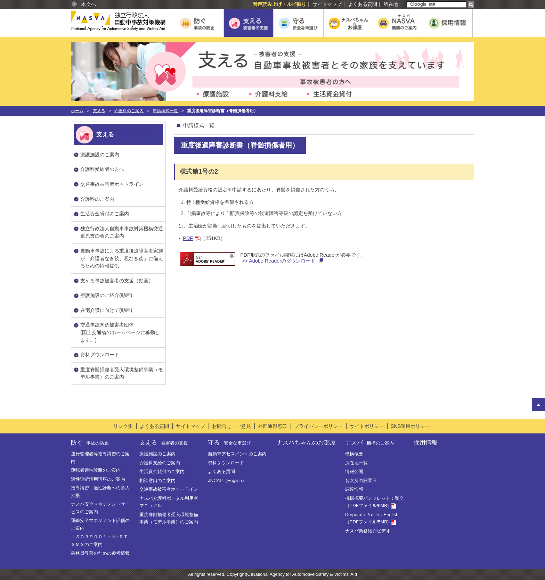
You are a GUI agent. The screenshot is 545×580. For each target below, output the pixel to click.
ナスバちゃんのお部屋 (306, 442)
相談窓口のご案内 (157, 480)
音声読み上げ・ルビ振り (279, 4)
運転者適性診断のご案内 (96, 470)
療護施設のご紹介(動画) (106, 295)
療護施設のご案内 (99, 154)
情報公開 (354, 471)
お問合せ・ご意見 (231, 426)
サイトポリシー (367, 426)
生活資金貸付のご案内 (104, 213)
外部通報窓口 (272, 426)
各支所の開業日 (361, 480)
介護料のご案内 (129, 110)
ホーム (77, 110)
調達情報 (354, 489)
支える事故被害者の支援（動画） (116, 280)
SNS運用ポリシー (410, 426)
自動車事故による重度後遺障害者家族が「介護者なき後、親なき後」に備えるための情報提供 (121, 258)
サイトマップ (327, 4)
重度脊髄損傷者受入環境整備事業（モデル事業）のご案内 (121, 373)
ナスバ (369, 442)
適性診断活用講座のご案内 (98, 479)
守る (229, 442)
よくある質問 (362, 4)
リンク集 (123, 426)
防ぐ (90, 442)
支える (99, 110)
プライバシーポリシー (318, 426)
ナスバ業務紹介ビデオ (367, 530)
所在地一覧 (356, 462)
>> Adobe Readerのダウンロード (278, 261)
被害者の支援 (131, 134)
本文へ (88, 4)
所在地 (390, 4)
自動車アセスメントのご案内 (237, 453)
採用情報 (425, 442)
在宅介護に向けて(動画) (106, 310)
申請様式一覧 (165, 110)
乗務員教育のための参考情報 (100, 553)
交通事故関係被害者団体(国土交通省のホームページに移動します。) (120, 332)
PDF (192, 238)
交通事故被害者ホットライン (112, 184)
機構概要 (354, 453)
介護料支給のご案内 (159, 462)
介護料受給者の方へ (102, 169)
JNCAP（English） (227, 480)
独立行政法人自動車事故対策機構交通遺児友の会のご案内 (121, 232)
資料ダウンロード (99, 354)
